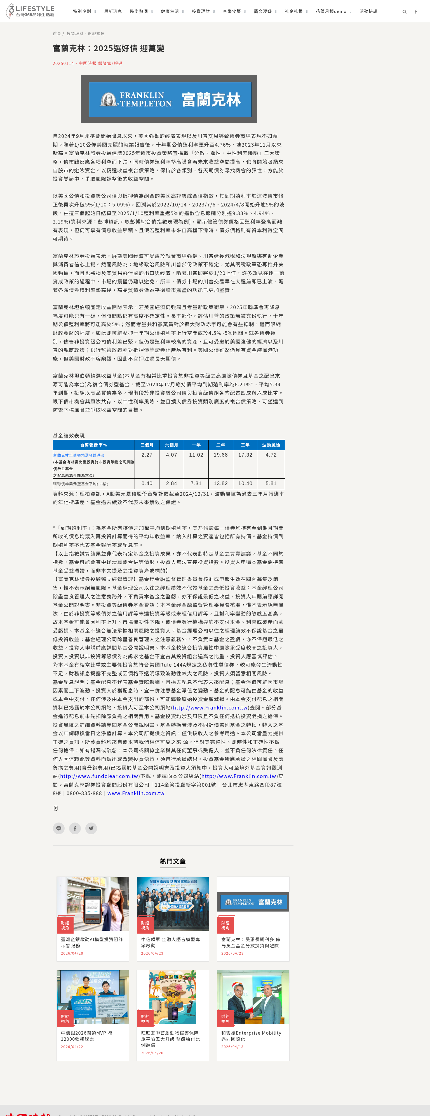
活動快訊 (368, 11)
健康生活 (170, 11)
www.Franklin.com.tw (136, 793)
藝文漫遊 (263, 11)
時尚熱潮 (139, 11)
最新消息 (113, 11)
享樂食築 (232, 11)
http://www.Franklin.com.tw (210, 707)
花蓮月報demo (331, 11)
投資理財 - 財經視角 (86, 33)
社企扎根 (294, 11)
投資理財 (201, 11)
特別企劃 (82, 11)
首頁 (57, 33)
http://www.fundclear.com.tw (99, 775)
